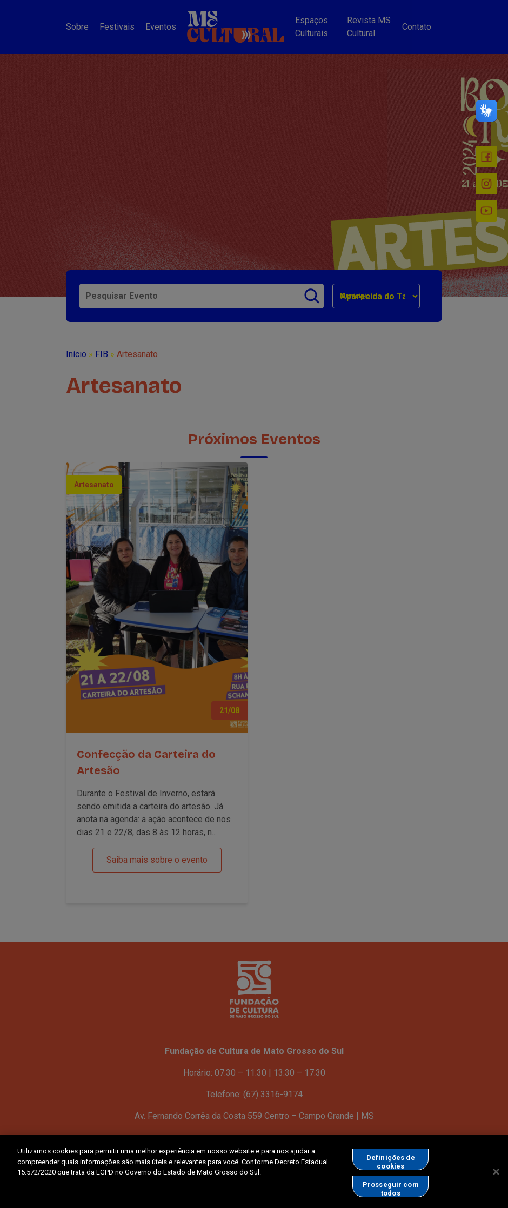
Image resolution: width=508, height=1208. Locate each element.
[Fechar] (496, 1178)
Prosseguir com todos (391, 1195)
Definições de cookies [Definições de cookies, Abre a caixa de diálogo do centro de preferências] (390, 1168)
